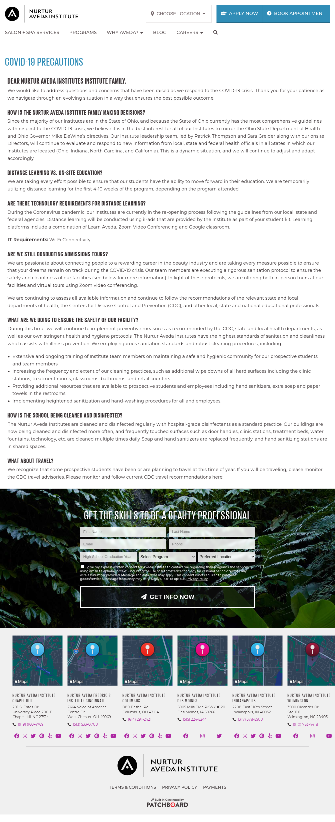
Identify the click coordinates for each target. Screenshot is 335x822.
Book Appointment (296, 13)
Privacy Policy (197, 579)
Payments (214, 787)
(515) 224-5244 (195, 719)
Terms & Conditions (132, 787)
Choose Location (178, 13)
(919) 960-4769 (31, 724)
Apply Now (239, 13)
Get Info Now (167, 596)
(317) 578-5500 (250, 719)
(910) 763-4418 (305, 724)
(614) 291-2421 (140, 719)
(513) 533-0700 (85, 724)
